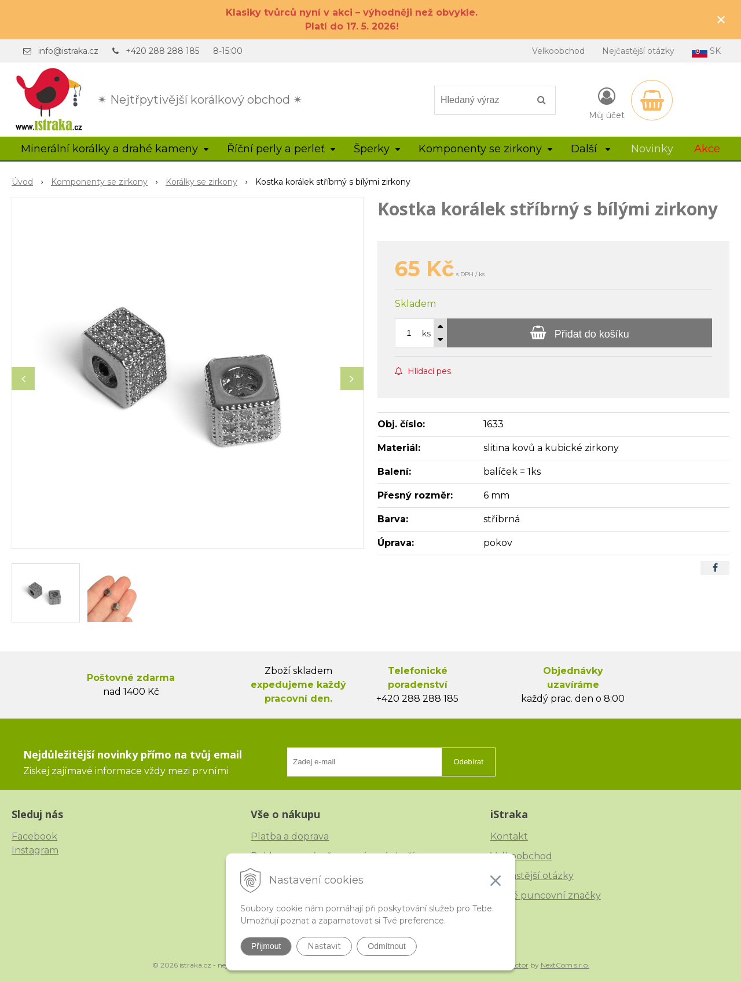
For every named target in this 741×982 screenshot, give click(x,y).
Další (590, 148)
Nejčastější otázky (638, 51)
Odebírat (468, 761)
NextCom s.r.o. (565, 965)
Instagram (35, 850)
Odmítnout (386, 946)
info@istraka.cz (68, 51)
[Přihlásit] (607, 102)
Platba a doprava (290, 836)
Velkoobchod (558, 51)
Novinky (652, 148)
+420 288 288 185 (162, 51)
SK (706, 52)
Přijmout (266, 946)
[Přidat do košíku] (579, 332)
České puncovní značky (545, 895)
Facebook (34, 836)
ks (426, 333)
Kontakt (509, 836)
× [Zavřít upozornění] (721, 19)
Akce (707, 148)
